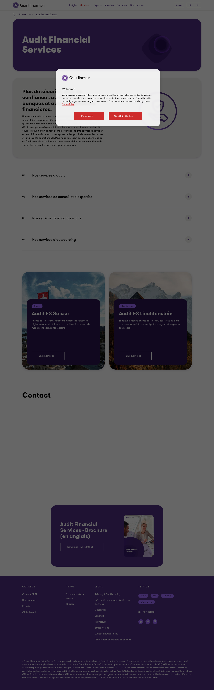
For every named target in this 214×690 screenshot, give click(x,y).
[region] (108, 97)
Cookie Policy (68, 104)
